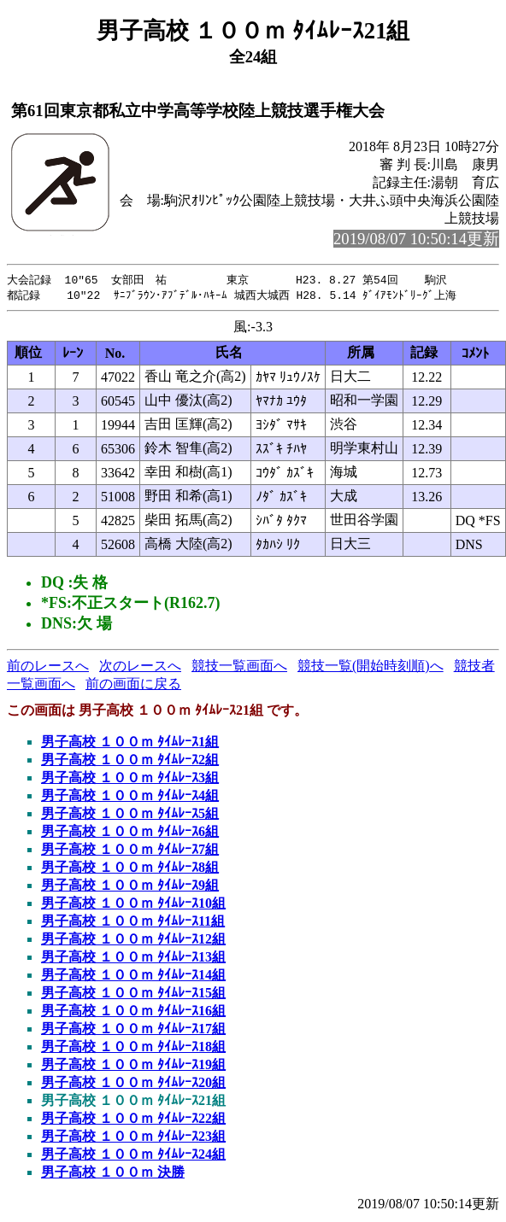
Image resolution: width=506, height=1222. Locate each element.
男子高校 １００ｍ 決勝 (113, 1173)
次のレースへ (140, 667)
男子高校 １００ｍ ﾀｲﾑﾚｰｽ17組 (133, 1030)
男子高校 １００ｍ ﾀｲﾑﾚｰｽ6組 (130, 833)
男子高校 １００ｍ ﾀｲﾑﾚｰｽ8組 (130, 869)
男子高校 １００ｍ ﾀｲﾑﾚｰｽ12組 (133, 940)
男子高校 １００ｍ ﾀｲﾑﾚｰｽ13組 (133, 958)
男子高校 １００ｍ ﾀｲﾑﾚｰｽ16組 (133, 1012)
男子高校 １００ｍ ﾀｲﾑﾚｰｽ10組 (133, 904)
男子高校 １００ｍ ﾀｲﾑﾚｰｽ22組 (133, 1120)
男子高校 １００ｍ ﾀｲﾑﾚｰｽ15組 (133, 994)
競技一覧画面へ (239, 667)
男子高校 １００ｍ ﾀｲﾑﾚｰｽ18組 (133, 1048)
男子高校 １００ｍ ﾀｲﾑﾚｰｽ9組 (130, 887)
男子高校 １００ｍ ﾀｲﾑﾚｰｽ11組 (133, 922)
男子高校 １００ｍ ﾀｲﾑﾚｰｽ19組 (133, 1066)
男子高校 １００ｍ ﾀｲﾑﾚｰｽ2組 (130, 761)
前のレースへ (48, 667)
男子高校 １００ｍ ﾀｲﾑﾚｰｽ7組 (130, 851)
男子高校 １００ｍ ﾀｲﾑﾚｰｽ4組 (130, 797)
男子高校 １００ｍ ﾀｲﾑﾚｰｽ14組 (133, 976)
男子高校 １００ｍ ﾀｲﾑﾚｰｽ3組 (130, 779)
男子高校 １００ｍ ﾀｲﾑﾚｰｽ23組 (133, 1138)
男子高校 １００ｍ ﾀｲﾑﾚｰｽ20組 (133, 1084)
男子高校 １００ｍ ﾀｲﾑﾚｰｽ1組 (130, 743)
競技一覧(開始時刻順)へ (370, 667)
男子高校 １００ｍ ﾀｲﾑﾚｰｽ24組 (133, 1156)
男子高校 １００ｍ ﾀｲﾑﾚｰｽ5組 (130, 815)
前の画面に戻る (133, 685)
